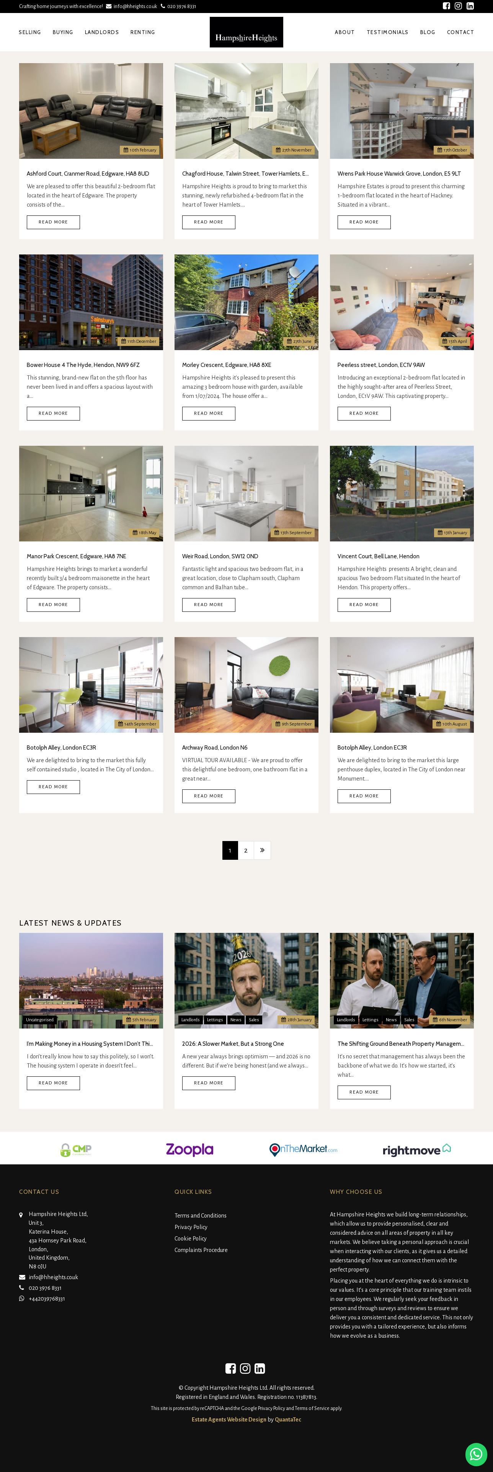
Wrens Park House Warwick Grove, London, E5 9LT (399, 173)
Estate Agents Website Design (229, 1420)
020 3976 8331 (177, 6)
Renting (143, 32)
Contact (461, 32)
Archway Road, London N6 (215, 747)
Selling (30, 32)
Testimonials (388, 32)
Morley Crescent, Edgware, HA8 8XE (226, 365)
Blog (428, 32)
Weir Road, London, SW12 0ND (220, 556)
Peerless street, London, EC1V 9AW (381, 365)
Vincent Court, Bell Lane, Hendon (379, 556)
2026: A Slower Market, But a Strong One (233, 1043)
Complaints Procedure (201, 1250)
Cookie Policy (191, 1239)
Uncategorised (40, 1019)
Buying (63, 32)
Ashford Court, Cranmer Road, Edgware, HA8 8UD (88, 173)
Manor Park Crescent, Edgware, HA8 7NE (76, 556)
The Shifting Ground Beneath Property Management (402, 1043)
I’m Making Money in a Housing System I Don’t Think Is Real (91, 1043)
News (236, 1019)
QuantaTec (288, 1420)
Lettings (215, 1019)
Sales (254, 1019)
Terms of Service (312, 1408)
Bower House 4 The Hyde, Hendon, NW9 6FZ (83, 365)
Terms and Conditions (201, 1216)
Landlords (102, 32)
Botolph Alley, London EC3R (61, 747)
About (345, 32)
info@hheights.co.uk (132, 6)
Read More (53, 222)
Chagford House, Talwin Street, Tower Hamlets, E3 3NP (246, 173)
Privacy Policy (191, 1227)
